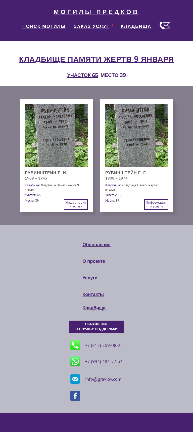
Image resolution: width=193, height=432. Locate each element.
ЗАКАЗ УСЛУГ (92, 26)
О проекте (93, 261)
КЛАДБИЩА (136, 26)
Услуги (90, 278)
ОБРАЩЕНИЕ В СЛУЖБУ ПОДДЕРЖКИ (96, 326)
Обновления (96, 245)
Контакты (93, 294)
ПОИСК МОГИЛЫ (44, 26)
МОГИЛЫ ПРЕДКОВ (96, 12)
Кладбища (93, 308)
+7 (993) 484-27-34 (96, 361)
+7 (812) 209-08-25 (96, 345)
